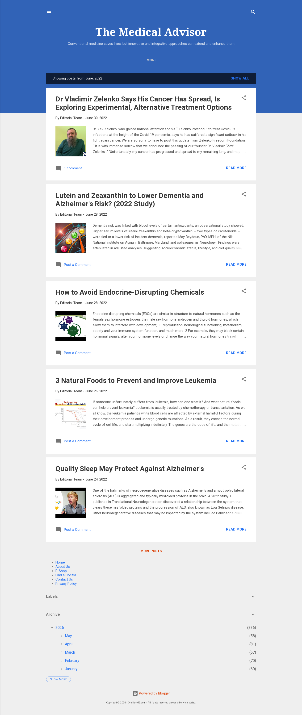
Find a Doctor (65, 576)
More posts (151, 552)
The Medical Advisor (151, 32)
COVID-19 (147, 60)
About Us (122, 60)
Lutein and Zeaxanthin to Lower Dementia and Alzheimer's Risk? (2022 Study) (129, 200)
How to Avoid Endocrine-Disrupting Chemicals (129, 293)
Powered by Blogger (151, 693)
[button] (244, 99)
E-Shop (98, 60)
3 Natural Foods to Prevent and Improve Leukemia (135, 381)
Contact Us (64, 580)
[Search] (253, 13)
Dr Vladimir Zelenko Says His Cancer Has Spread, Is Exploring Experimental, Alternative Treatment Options (143, 104)
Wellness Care (215, 60)
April (68, 645)
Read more (236, 169)
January (71, 670)
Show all (240, 79)
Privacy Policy (66, 584)
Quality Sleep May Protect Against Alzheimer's (129, 469)
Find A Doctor (178, 60)
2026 (59, 628)
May (68, 637)
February (72, 661)
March (70, 653)
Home (77, 60)
